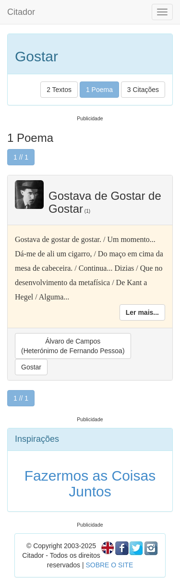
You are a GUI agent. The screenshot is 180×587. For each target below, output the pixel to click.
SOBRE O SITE (109, 565)
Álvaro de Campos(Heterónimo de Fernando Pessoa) (73, 346)
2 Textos (59, 89)
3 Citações (143, 89)
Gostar (31, 367)
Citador (21, 12)
